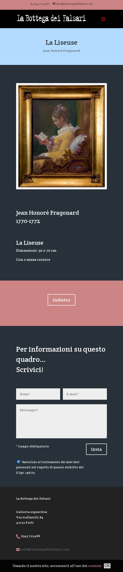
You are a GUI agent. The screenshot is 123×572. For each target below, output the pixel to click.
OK (107, 566)
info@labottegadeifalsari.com (44, 549)
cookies (94, 565)
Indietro (61, 300)
